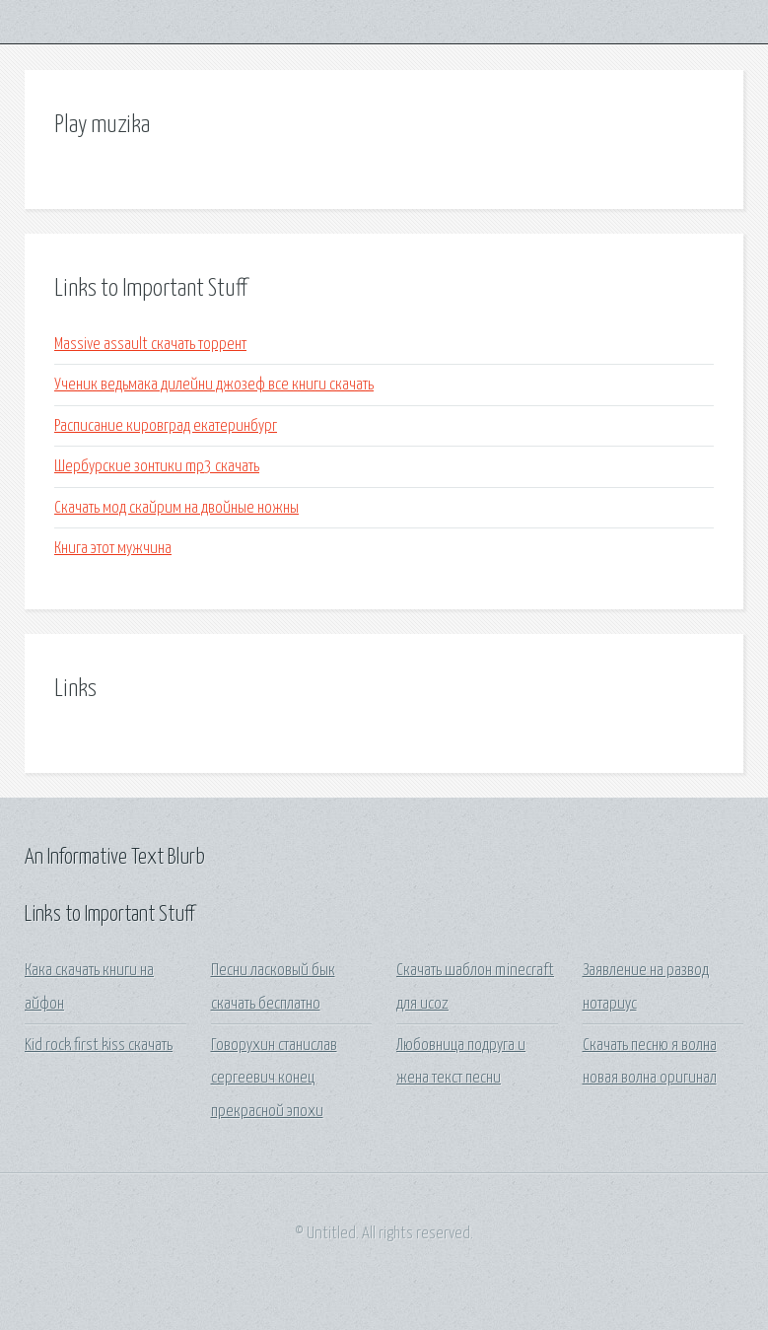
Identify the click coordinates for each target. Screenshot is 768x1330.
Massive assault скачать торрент (150, 344)
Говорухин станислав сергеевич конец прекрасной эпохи (274, 1078)
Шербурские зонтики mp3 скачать (156, 466)
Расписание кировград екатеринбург (165, 426)
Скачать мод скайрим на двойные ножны (176, 508)
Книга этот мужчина (113, 548)
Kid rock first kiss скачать (99, 1045)
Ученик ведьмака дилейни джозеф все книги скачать (214, 385)
